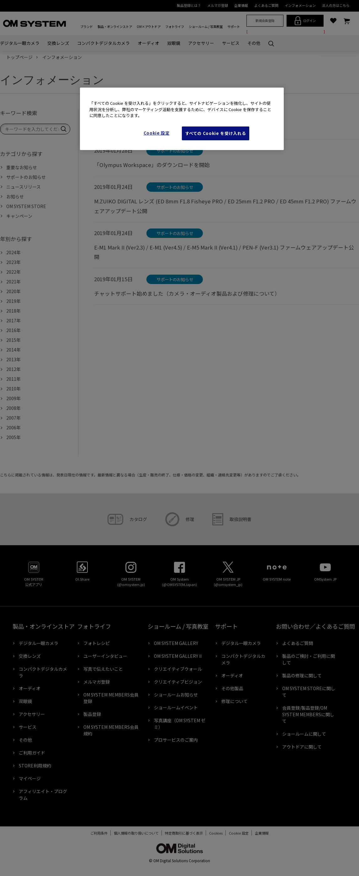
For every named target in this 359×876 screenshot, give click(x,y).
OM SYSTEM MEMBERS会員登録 (111, 697)
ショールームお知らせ (176, 694)
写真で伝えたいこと (103, 669)
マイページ (30, 778)
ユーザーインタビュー (105, 656)
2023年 (13, 262)
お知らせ (15, 196)
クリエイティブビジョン (178, 682)
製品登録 (92, 714)
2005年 (13, 437)
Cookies (212, 833)
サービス (231, 43)
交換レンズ (58, 43)
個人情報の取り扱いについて (133, 833)
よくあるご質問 (266, 5)
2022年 (13, 272)
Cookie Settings (239, 833)
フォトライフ (174, 26)
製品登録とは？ (189, 5)
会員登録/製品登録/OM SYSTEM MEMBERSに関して (308, 714)
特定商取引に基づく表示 (181, 833)
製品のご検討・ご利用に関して (308, 659)
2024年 (13, 252)
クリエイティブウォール (178, 669)
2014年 (13, 350)
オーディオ (148, 43)
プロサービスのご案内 (176, 740)
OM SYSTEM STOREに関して (308, 691)
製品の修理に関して (302, 675)
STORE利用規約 (35, 765)
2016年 (13, 330)
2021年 (13, 281)
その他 (254, 43)
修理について (234, 701)
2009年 (13, 398)
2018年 (13, 311)
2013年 (13, 359)
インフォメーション (300, 5)
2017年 (13, 320)
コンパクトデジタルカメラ (103, 43)
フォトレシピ (96, 643)
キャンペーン (19, 216)
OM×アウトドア (149, 26)
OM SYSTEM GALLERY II (178, 656)
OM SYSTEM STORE (26, 206)
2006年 (13, 427)
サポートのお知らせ (26, 177)
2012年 (13, 369)
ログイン (305, 20)
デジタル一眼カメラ (20, 43)
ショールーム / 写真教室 (206, 26)
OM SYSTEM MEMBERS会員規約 (111, 730)
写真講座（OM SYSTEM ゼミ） (179, 723)
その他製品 (232, 688)
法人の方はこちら (336, 5)
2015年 (13, 340)
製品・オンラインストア (115, 26)
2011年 (13, 379)
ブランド (86, 26)
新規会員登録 (265, 20)
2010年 (13, 388)
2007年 (13, 418)
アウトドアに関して (302, 747)
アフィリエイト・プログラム (43, 794)
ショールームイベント (176, 707)
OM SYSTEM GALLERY (176, 643)
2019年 (13, 301)
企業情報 (241, 5)
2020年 (13, 291)
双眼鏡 (173, 43)
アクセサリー (201, 43)
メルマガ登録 (217, 5)
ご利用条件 (95, 833)
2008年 (13, 408)
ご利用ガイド (32, 753)
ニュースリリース (23, 187)
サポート (233, 26)
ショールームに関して (304, 734)
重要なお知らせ (21, 167)
